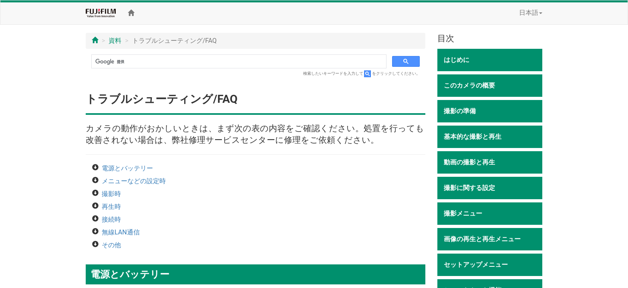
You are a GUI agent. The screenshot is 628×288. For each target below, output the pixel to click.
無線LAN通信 (121, 232)
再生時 (111, 206)
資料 (115, 40)
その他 (111, 245)
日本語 (530, 12)
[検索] (238, 61)
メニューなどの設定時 (134, 181)
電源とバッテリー (127, 168)
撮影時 (111, 194)
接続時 (111, 219)
